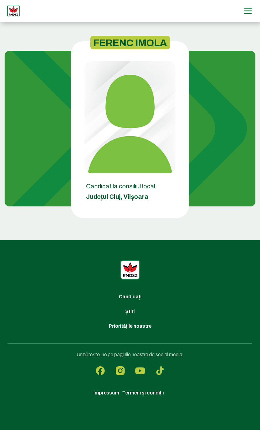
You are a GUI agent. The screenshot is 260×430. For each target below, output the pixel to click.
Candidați (130, 296)
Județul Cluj (103, 196)
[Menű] (248, 11)
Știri (130, 311)
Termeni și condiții (143, 392)
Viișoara (136, 196)
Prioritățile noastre (130, 326)
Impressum (106, 392)
